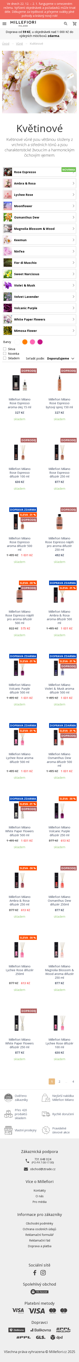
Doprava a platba (39, 1246)
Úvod (5, 44)
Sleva (11, 349)
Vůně (19, 44)
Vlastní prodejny (25, 1130)
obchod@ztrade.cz (42, 1169)
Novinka (13, 354)
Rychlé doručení (63, 1114)
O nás (40, 1196)
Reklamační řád (39, 1240)
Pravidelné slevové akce (61, 1130)
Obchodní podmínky (39, 1223)
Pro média (39, 1202)
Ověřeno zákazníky (21, 1098)
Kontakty (39, 1190)
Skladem (14, 358)
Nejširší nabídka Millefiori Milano (63, 1098)
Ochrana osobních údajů (39, 1229)
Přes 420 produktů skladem (21, 1114)
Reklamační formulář (39, 1235)
